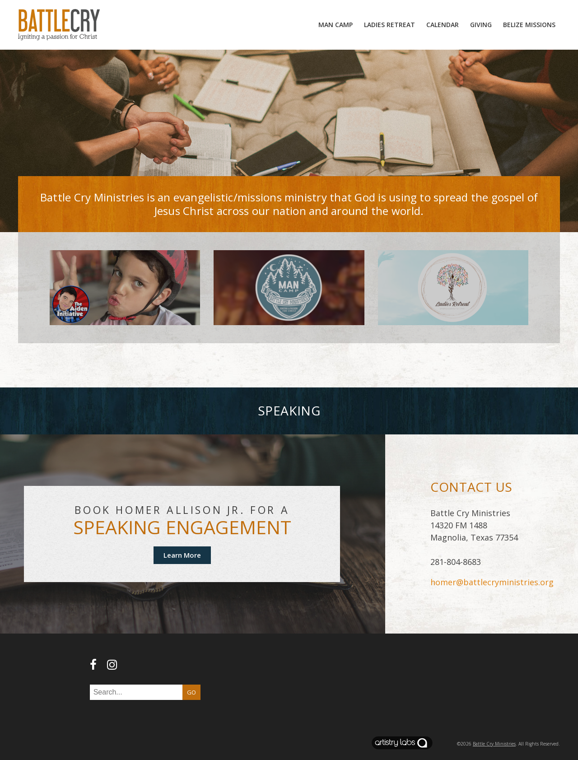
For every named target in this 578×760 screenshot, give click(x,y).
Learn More (182, 555)
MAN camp (335, 24)
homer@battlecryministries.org (492, 582)
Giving (481, 24)
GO (191, 692)
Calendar (442, 24)
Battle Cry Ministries (494, 744)
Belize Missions (529, 24)
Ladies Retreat (389, 24)
